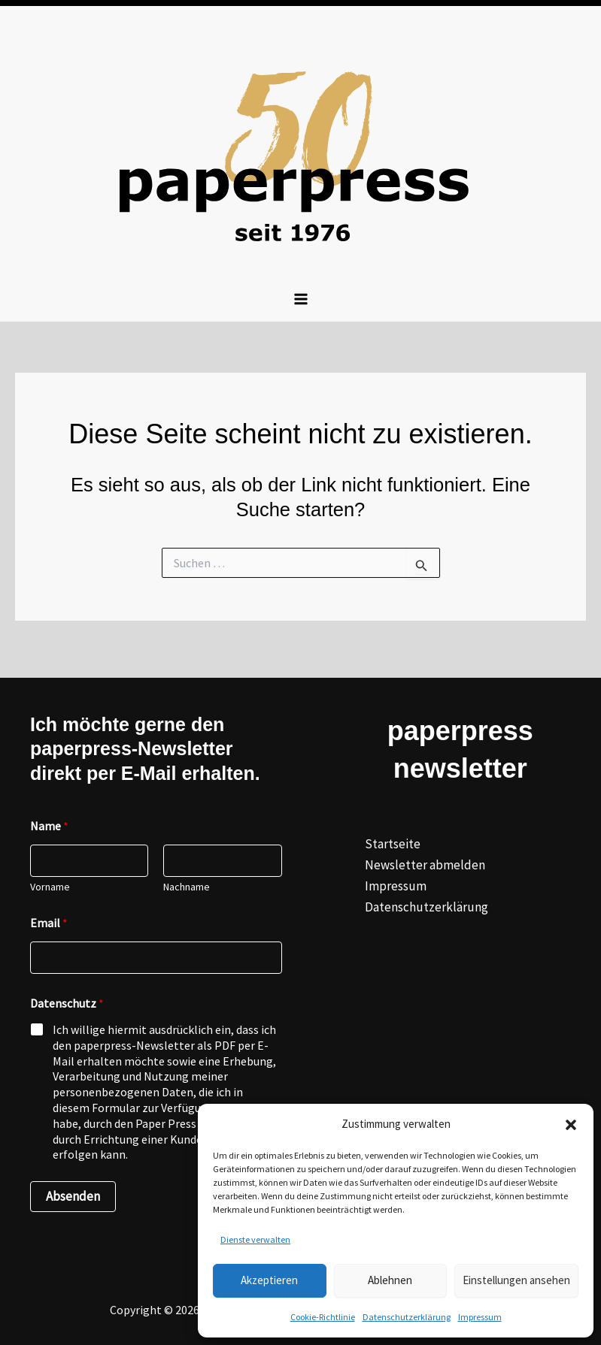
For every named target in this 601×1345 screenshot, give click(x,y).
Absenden (73, 1196)
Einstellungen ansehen (516, 1280)
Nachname (186, 887)
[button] (570, 1124)
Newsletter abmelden (425, 865)
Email (49, 923)
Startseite (392, 844)
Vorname (50, 887)
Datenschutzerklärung (407, 1316)
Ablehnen (390, 1280)
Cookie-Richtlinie (322, 1316)
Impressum (480, 1316)
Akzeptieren (269, 1280)
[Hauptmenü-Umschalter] (301, 299)
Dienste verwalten (255, 1239)
